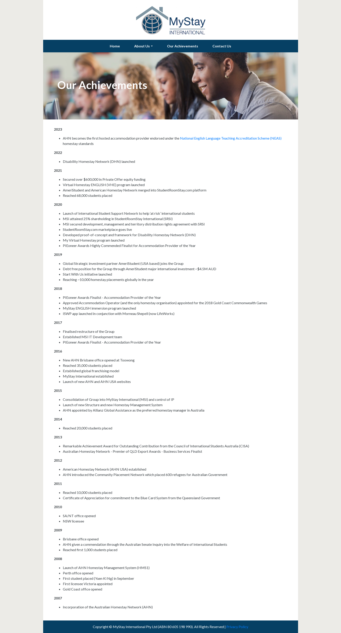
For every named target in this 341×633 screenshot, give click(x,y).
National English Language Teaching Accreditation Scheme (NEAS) (231, 138)
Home (115, 46)
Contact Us (221, 46)
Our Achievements (182, 46)
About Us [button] (142, 46)
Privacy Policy (237, 627)
